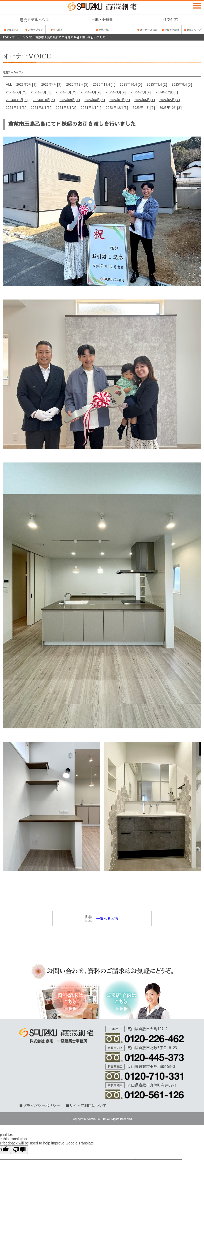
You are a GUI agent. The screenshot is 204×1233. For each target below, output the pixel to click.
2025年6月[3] (41, 92)
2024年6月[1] (144, 100)
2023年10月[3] (170, 107)
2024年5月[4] (169, 100)
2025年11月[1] (104, 84)
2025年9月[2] (157, 84)
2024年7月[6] (119, 100)
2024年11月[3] (17, 100)
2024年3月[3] (41, 107)
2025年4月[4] (91, 92)
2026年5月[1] (26, 84)
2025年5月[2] (66, 92)
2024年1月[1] (91, 107)
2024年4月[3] (16, 107)
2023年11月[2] (144, 107)
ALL (9, 84)
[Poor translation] (19, 1149)
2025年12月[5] (77, 84)
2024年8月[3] (94, 100)
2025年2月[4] (141, 92)
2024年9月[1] (70, 100)
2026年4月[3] (51, 84)
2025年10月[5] (131, 84)
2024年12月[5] (167, 92)
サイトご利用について (88, 1105)
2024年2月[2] (66, 107)
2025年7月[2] (16, 92)
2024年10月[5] (44, 100)
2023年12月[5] (117, 107)
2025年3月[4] (116, 92)
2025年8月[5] (182, 84)
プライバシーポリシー (41, 1105)
